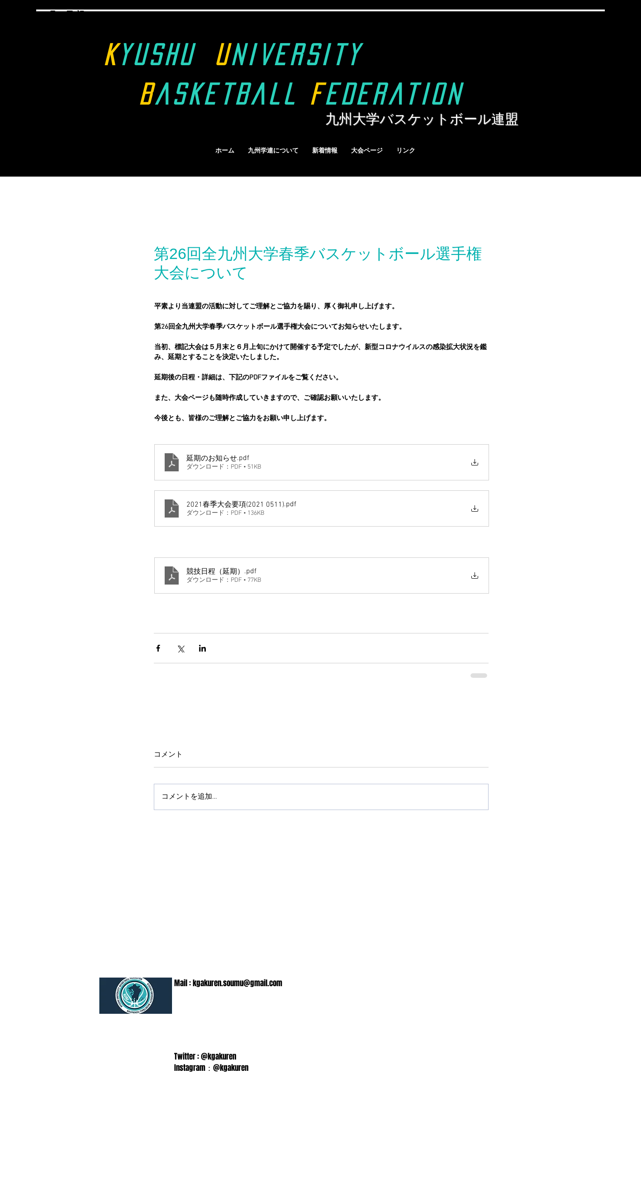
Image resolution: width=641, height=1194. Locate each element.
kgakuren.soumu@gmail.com (237, 983)
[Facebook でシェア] (158, 648)
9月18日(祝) (65, 14)
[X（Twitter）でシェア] (180, 648)
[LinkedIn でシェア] (202, 648)
